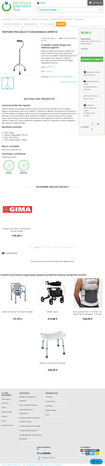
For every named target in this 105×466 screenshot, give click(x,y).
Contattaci (49, 406)
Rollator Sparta (52, 312)
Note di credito (7, 412)
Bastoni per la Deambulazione (61, 76)
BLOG (48, 415)
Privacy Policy (50, 401)
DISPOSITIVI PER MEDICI (12, 24)
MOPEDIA (51, 67)
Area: (43, 71)
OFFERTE (60, 24)
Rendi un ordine (7, 425)
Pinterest (92, 129)
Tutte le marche (47, 24)
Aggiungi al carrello (92, 59)
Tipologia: (44, 77)
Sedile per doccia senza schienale (52, 363)
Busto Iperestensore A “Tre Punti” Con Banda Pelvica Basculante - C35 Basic (87, 313)
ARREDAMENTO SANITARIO (61, 19)
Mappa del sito (51, 410)
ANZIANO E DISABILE (40, 19)
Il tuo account (6, 394)
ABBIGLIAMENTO (30, 24)
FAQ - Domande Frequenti (28, 405)
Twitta (98, 124)
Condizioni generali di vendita (29, 426)
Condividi (92, 124)
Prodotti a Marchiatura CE (28, 430)
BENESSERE (79, 19)
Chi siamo (49, 397)
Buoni (4, 421)
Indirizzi (4, 416)
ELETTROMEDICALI (22, 19)
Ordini (4, 407)
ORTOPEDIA (7, 19)
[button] (31, 247)
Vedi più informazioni (69, 82)
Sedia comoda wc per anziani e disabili (17, 312)
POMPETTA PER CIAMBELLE (17, 229)
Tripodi (48, 71)
